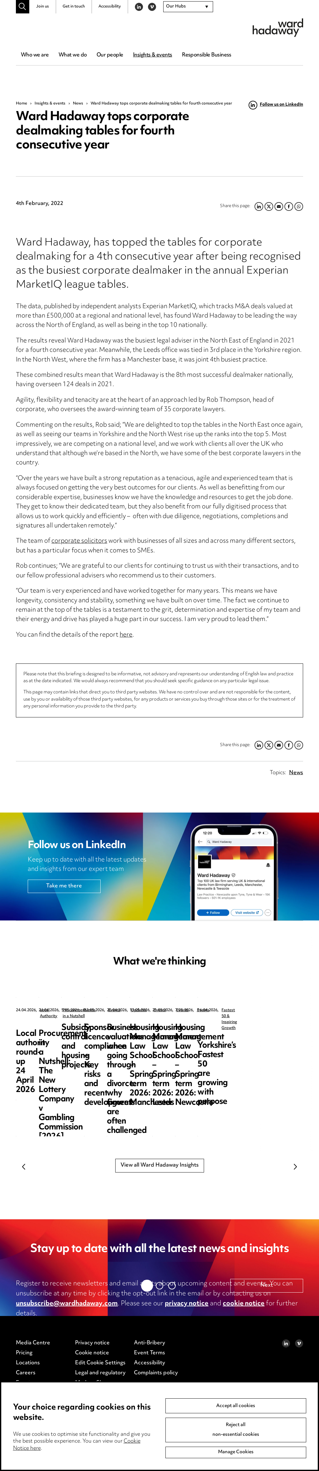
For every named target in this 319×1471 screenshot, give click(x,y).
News (78, 104)
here (126, 635)
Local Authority (54, 1010)
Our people (110, 55)
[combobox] (188, 6)
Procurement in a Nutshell (178, 1010)
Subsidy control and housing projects (280, 1032)
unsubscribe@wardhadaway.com (67, 1304)
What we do (73, 55)
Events (273, 1010)
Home (21, 104)
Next (295, 1166)
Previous (23, 1166)
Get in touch (74, 6)
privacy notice (186, 1304)
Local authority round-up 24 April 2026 (61, 1032)
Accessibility (109, 6)
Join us (42, 6)
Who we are (35, 55)
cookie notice (243, 1304)
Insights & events (152, 55)
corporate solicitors (79, 541)
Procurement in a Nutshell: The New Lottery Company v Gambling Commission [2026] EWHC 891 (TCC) (176, 1046)
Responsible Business (206, 55)
